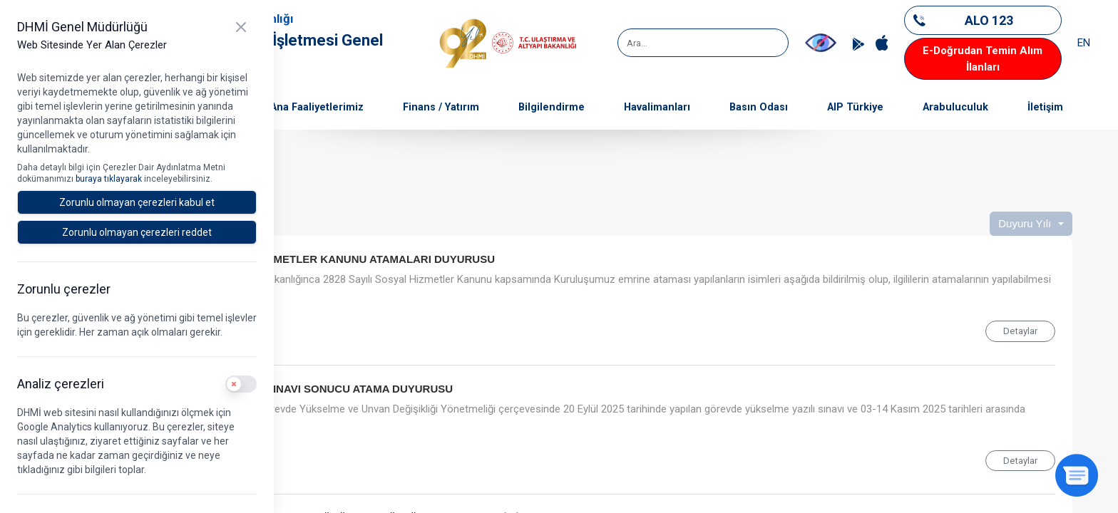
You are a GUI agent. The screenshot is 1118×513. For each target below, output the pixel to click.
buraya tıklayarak (110, 179)
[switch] (241, 384)
